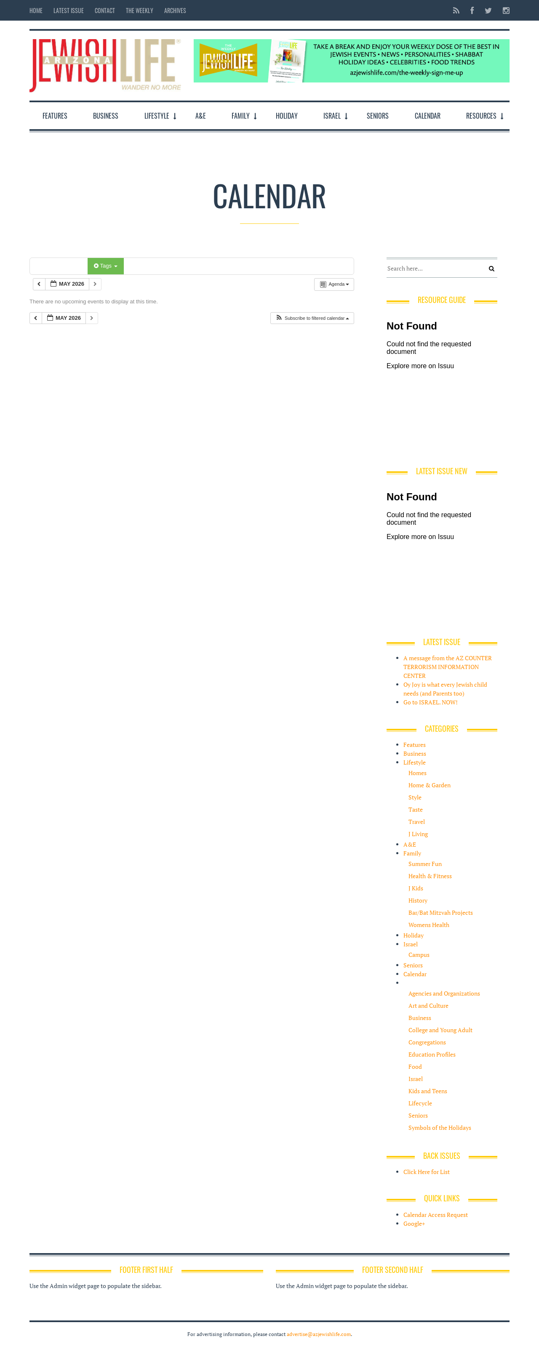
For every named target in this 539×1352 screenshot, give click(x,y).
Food (415, 1066)
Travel (416, 822)
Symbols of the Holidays (439, 1128)
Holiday (287, 116)
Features (55, 116)
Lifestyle (156, 116)
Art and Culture (428, 1005)
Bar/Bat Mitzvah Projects (440, 912)
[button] (312, 318)
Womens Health (428, 925)
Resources (481, 116)
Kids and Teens (427, 1091)
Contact (105, 10)
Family (241, 116)
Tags (105, 266)
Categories (60, 266)
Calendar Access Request (435, 1215)
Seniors (378, 116)
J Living (418, 834)
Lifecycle (420, 1103)
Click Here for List (426, 1172)
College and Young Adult (440, 1030)
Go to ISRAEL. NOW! (430, 702)
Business (105, 116)
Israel (332, 116)
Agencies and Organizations (444, 993)
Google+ (414, 1223)
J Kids (415, 888)
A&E (200, 116)
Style (415, 797)
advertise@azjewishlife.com (319, 1334)
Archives (175, 10)
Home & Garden (429, 785)
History (417, 900)
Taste (415, 809)
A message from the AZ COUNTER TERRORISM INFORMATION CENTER (447, 667)
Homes (417, 773)
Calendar (427, 116)
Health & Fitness (430, 876)
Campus (419, 955)
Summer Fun (425, 864)
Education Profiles (432, 1054)
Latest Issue (68, 10)
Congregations (427, 1042)
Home (36, 10)
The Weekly (139, 10)
